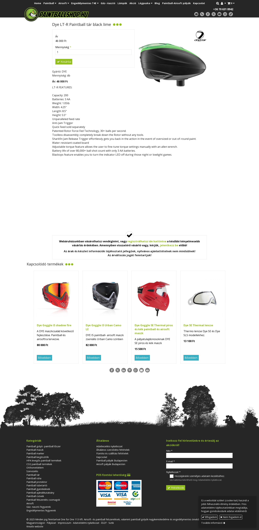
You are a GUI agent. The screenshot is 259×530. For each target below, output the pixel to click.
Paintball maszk (34, 449)
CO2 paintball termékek (39, 464)
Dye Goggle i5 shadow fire (54, 325)
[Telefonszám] (202, 14)
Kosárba (63, 61)
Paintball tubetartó (36, 485)
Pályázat (51, 522)
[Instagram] (225, 14)
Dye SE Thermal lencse (198, 325)
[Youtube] (219, 14)
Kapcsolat (101, 457)
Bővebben (44, 358)
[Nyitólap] (79, 14)
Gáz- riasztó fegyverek (38, 506)
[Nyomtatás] (147, 370)
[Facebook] (207, 14)
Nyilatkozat (173, 472)
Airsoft (30, 503)
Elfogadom (209, 517)
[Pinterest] (129, 370)
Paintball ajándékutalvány (40, 492)
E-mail (170, 461)
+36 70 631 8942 (223, 9)
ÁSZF (104, 522)
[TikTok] (230, 14)
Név (169, 450)
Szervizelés (32, 471)
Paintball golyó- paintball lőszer (43, 446)
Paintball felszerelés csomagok (43, 499)
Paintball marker (35, 453)
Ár (56, 36)
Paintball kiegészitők (37, 457)
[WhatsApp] (135, 370)
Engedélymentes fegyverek (41, 510)
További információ (211, 522)
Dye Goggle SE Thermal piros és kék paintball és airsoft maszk (154, 329)
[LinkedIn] (123, 370)
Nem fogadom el (230, 517)
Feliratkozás (175, 487)
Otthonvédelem (35, 467)
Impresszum (64, 522)
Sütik (111, 522)
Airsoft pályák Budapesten (110, 464)
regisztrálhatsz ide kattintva (146, 241)
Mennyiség (63, 47)
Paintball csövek (35, 496)
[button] (231, 3)
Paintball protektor (36, 482)
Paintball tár (33, 474)
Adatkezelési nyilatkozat (109, 446)
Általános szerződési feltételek (113, 449)
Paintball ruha (33, 478)
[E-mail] (196, 14)
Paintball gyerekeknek (38, 489)
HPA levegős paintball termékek (43, 460)
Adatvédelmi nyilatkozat (210, 479)
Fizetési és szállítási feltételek (112, 453)
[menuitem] (37, 3)
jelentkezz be (169, 245)
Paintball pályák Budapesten (111, 460)
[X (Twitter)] (213, 14)
